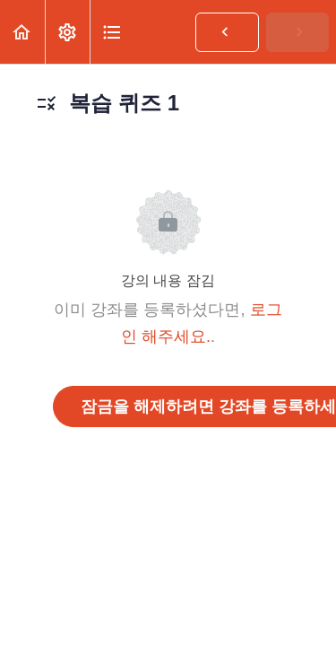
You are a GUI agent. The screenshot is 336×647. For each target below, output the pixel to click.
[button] (22, 32)
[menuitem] (67, 32)
